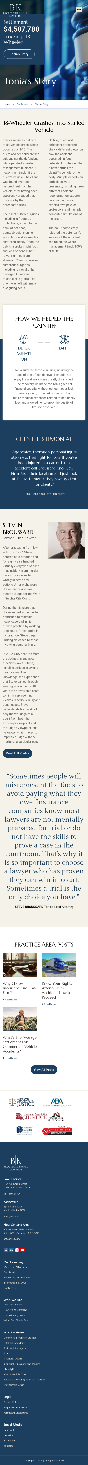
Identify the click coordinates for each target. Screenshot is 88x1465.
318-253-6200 (12, 1216)
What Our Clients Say (16, 1320)
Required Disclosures (15, 1407)
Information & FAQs (15, 1282)
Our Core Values (13, 1304)
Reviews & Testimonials (17, 1277)
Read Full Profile (17, 753)
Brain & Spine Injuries (15, 1348)
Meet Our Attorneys (15, 1266)
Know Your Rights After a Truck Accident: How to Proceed (57, 990)
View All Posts (44, 1070)
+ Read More (10, 999)
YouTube (8, 1445)
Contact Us (10, 1287)
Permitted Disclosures (16, 1412)
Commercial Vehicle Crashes (20, 1337)
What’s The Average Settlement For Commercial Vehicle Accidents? (20, 1044)
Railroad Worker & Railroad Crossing (25, 1379)
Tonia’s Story (19, 54)
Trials (6, 1353)
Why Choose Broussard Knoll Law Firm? (20, 988)
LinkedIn (8, 1435)
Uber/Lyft (9, 1369)
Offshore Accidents (14, 1342)
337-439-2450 (12, 1193)
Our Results (10, 1272)
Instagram (9, 1440)
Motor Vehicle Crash (15, 1374)
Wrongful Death (13, 1358)
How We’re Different (15, 1309)
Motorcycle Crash (14, 1384)
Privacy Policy (11, 1402)
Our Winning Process (15, 1315)
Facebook (9, 1430)
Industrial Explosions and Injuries (22, 1363)
